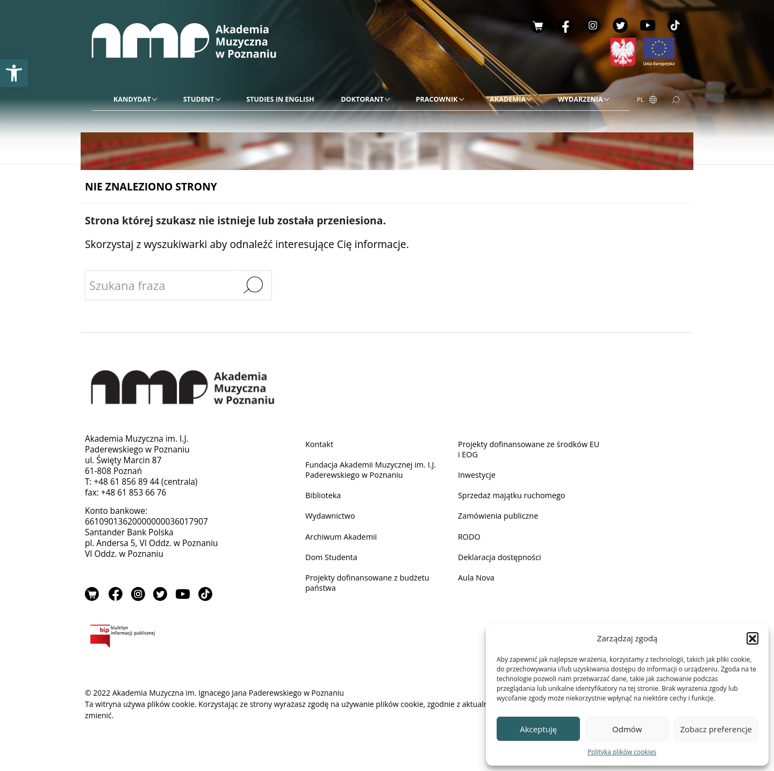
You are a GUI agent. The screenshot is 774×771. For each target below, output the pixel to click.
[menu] (360, 99)
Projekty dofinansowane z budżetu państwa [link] (371, 588)
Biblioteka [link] (324, 498)
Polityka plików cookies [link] (621, 751)
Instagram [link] (592, 25)
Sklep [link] (538, 25)
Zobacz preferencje (716, 729)
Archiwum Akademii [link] (343, 540)
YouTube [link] (647, 25)
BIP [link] (157, 639)
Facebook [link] (565, 25)
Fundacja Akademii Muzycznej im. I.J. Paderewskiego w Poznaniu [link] (375, 471)
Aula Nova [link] (477, 582)
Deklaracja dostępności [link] (502, 561)
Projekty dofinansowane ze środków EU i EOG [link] (527, 449)
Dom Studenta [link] (333, 561)
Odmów (627, 729)
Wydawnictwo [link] (332, 519)
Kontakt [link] (320, 444)
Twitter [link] (620, 25)
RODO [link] (470, 540)
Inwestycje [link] (478, 476)
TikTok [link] (675, 25)
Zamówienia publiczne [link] (501, 519)
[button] (752, 638)
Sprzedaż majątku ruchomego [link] (515, 498)
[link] (14, 73)
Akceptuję (538, 729)
